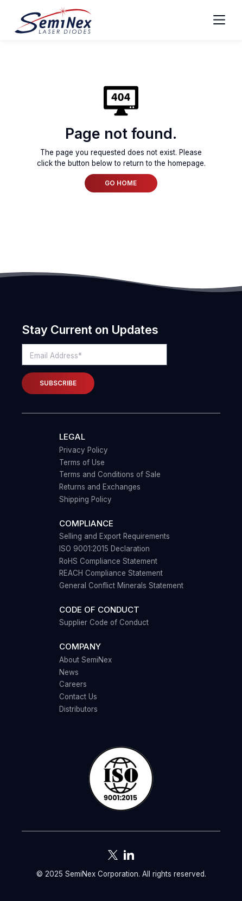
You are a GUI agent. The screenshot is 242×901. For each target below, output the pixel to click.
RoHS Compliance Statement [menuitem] (108, 561)
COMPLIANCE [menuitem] (86, 523)
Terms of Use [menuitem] (82, 462)
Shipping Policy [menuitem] (85, 499)
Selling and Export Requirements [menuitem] (114, 536)
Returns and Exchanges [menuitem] (100, 486)
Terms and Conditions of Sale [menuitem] (110, 474)
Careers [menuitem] (73, 684)
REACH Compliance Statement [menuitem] (111, 573)
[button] (121, 779)
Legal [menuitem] (72, 437)
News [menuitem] (69, 672)
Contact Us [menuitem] (78, 696)
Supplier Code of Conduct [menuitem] (104, 622)
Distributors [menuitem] (78, 709)
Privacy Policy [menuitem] (83, 450)
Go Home (121, 183)
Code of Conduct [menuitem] (99, 609)
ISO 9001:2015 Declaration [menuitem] (104, 548)
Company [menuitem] (80, 646)
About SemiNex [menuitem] (85, 659)
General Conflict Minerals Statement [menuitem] (121, 585)
